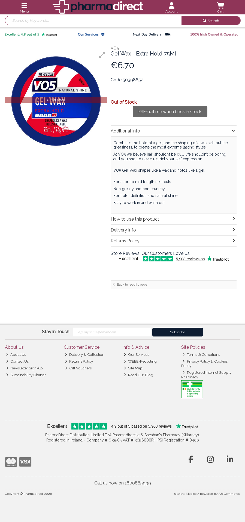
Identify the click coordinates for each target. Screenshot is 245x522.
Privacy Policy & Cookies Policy (204, 363)
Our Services (136, 354)
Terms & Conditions (201, 354)
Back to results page (132, 284)
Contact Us (17, 361)
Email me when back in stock (170, 111)
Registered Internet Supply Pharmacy (206, 374)
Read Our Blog (138, 375)
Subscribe (177, 332)
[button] (102, 55)
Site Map (133, 368)
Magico (191, 494)
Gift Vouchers (78, 368)
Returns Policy (79, 361)
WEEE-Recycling (140, 361)
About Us (16, 354)
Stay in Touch (55, 331)
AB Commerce (229, 494)
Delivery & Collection (84, 354)
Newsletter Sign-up (24, 368)
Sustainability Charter (26, 375)
